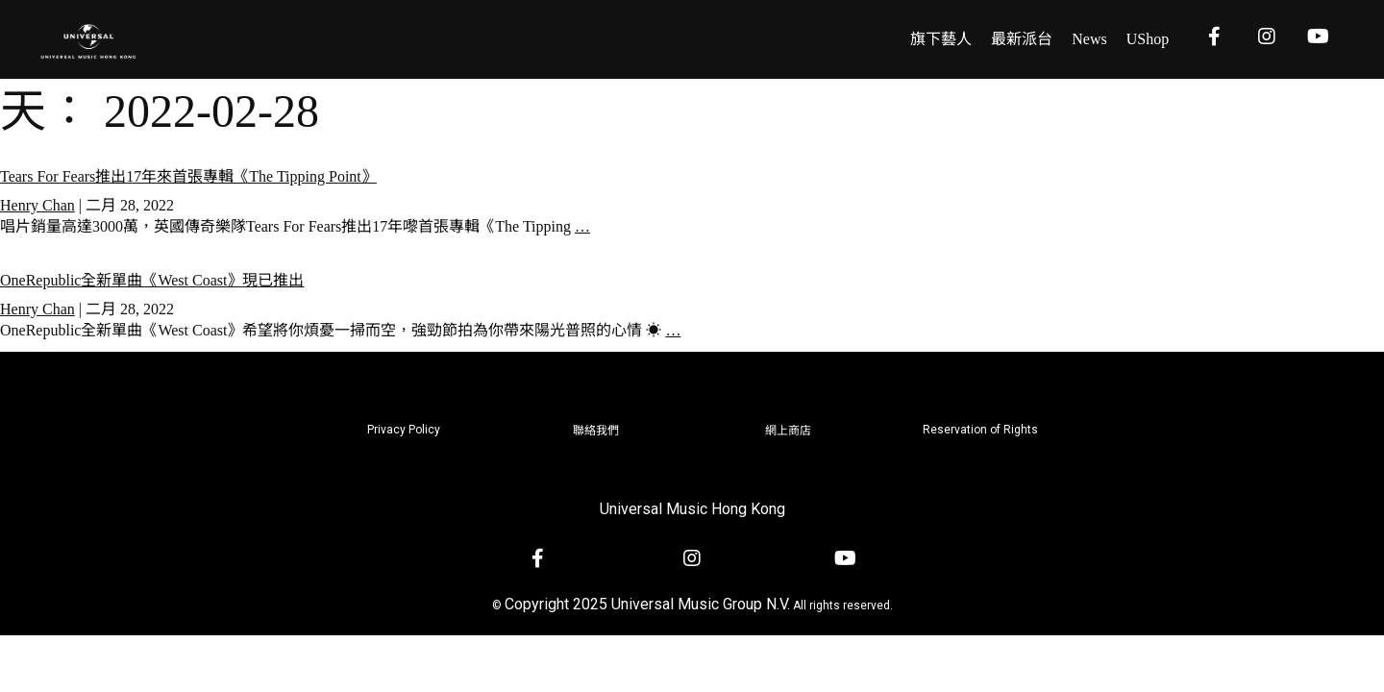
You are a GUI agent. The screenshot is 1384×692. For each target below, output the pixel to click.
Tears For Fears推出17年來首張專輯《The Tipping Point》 (188, 176)
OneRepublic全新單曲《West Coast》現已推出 (152, 280)
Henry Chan (37, 205)
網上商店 (788, 430)
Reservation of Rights (980, 429)
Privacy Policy (403, 429)
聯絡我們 (596, 430)
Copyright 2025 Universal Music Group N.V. (647, 604)
